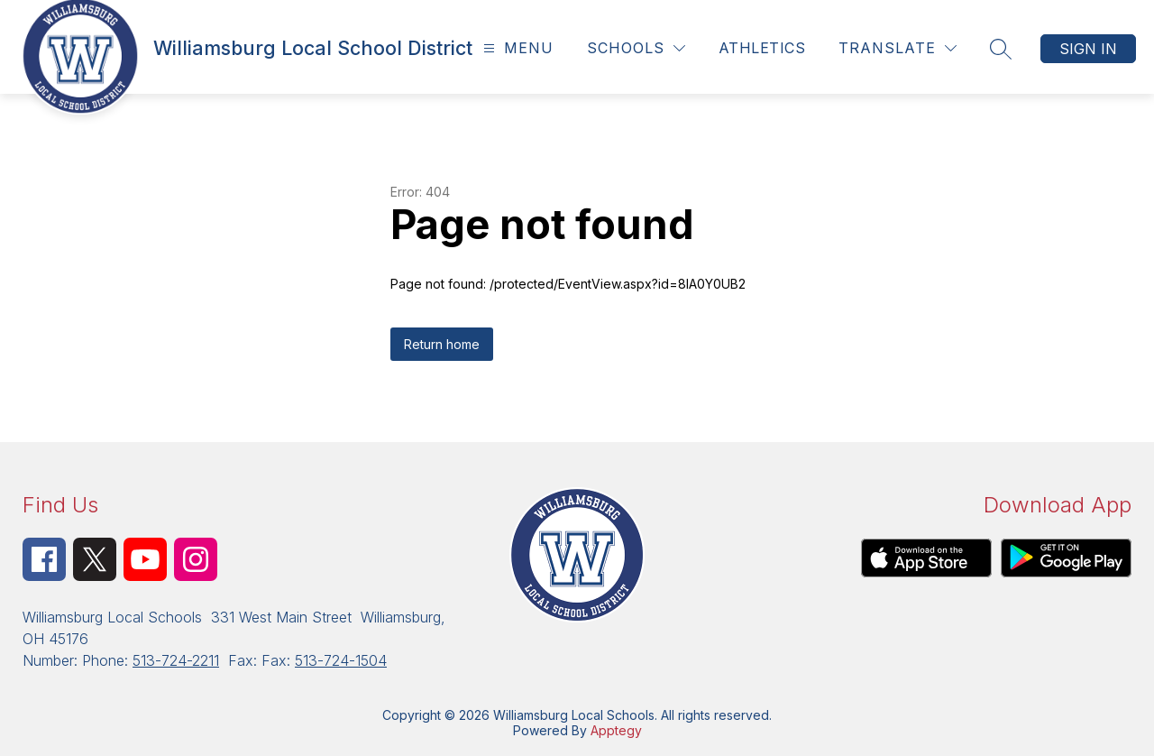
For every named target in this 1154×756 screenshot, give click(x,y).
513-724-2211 (176, 660)
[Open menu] (516, 48)
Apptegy (616, 730)
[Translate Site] (897, 48)
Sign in (1088, 49)
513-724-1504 (341, 660)
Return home (442, 344)
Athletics (762, 48)
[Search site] (1001, 49)
